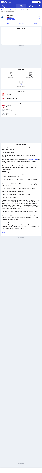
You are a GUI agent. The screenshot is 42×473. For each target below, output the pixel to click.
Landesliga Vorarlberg (20, 9)
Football (3, 9)
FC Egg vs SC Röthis (33, 159)
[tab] (7, 24)
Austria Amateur (10, 9)
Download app (36, 2)
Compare (11, 19)
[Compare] (11, 19)
